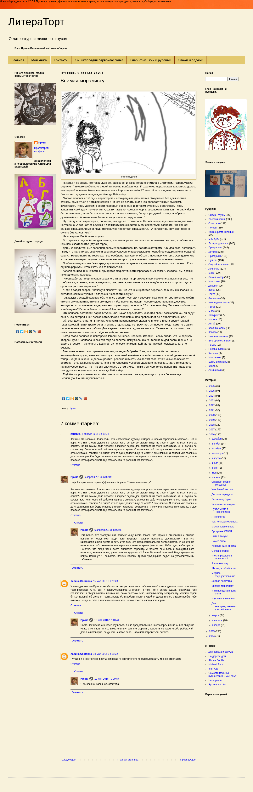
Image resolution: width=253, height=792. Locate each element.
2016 (212, 434)
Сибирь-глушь (216, 215)
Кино (211, 272)
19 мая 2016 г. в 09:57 (106, 678)
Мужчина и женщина (223, 598)
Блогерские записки (219, 340)
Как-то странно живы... (225, 521)
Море (211, 311)
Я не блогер (218, 516)
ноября (216, 443)
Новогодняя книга (218, 302)
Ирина (74, 477)
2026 (212, 386)
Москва (212, 319)
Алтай (211, 323)
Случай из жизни (218, 264)
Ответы (78, 522)
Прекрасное (215, 247)
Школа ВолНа (216, 660)
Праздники (214, 256)
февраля (217, 620)
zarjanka (75, 433)
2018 (212, 424)
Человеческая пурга (223, 504)
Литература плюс (218, 243)
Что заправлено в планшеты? (222, 557)
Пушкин (212, 260)
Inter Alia (213, 668)
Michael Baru (215, 664)
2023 (212, 400)
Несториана (215, 680)
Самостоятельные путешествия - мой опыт (222, 674)
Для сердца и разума (220, 651)
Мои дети (213, 239)
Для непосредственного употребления (224, 606)
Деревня (213, 285)
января (216, 625)
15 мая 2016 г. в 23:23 (105, 581)
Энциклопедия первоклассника (99, 60)
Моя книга (39, 60)
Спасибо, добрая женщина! (221, 483)
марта (216, 615)
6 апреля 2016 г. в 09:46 (108, 529)
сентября (218, 453)
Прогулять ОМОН (222, 531)
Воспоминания (216, 219)
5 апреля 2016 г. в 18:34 (95, 433)
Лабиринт (214, 315)
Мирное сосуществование (223, 574)
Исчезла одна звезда (224, 545)
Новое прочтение (218, 336)
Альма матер (216, 277)
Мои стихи (214, 281)
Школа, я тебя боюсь (224, 568)
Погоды (212, 227)
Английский (215, 370)
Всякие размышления (221, 232)
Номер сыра (219, 541)
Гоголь (212, 344)
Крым (211, 365)
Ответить (76, 465)
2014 (212, 636)
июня (215, 467)
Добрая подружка (222, 580)
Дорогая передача (222, 494)
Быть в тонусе (220, 536)
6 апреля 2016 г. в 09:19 (98, 477)
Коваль (212, 332)
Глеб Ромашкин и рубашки (150, 60)
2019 (212, 420)
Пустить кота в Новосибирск (221, 510)
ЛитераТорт (36, 22)
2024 (212, 395)
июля (215, 463)
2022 (212, 405)
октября (217, 448)
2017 (212, 429)
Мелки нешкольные (223, 526)
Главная (18, 60)
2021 (212, 410)
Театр (211, 294)
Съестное (214, 223)
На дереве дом (217, 656)
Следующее (68, 759)
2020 (212, 415)
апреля (216, 477)
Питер (211, 306)
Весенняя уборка (221, 499)
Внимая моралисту (223, 585)
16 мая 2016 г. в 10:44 (106, 620)
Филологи (214, 298)
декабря (217, 438)
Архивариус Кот (217, 684)
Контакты (61, 60)
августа (216, 458)
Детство (213, 251)
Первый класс (216, 348)
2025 (212, 390)
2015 (212, 631)
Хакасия (213, 353)
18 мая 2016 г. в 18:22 (105, 653)
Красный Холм (216, 328)
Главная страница (128, 759)
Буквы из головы (217, 361)
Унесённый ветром (222, 489)
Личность (213, 268)
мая (214, 472)
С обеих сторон (220, 550)
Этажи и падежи (190, 60)
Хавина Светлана (81, 581)
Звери (211, 289)
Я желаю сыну (220, 563)
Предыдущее (188, 759)
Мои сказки (214, 357)
